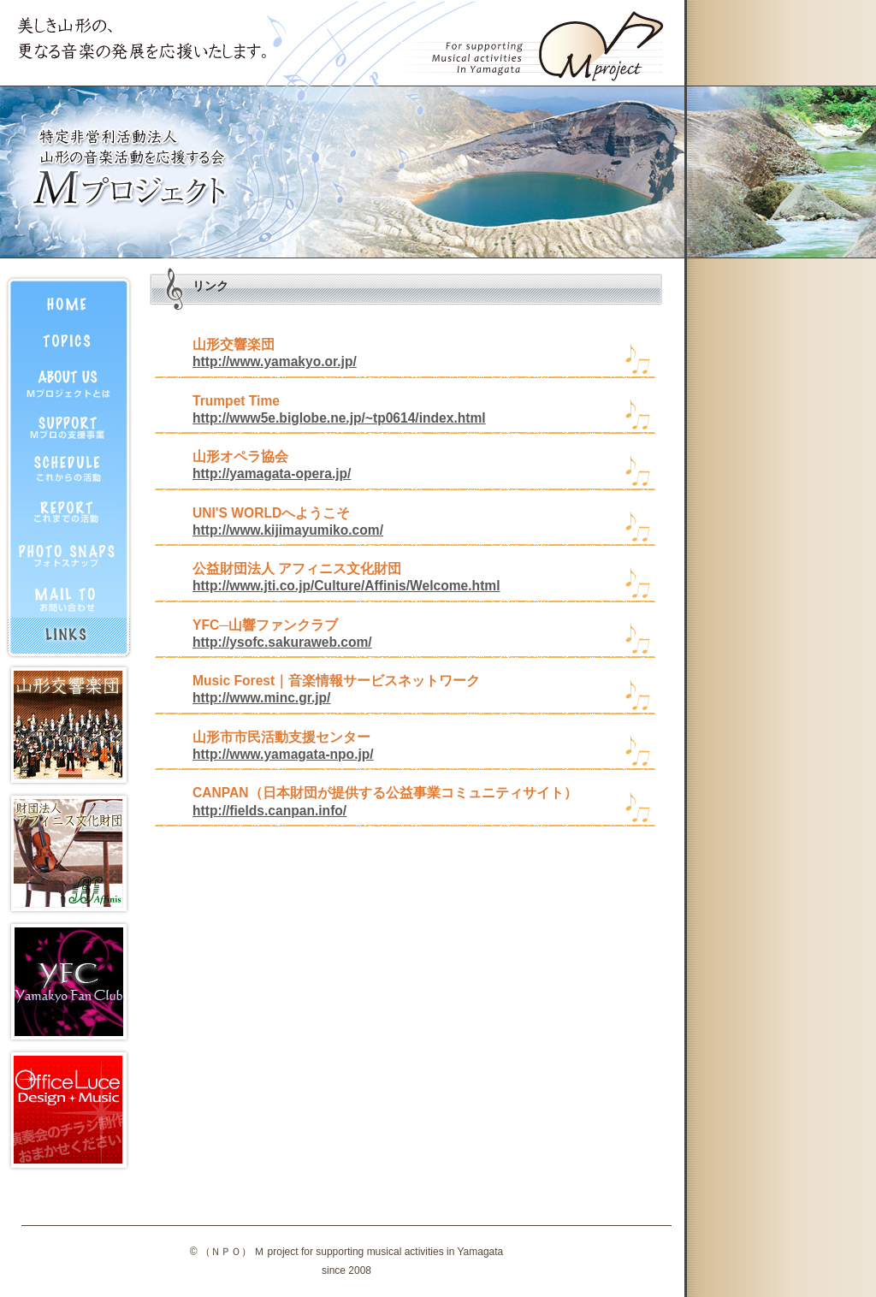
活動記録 (68, 510)
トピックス (68, 339)
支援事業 (68, 425)
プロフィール (68, 382)
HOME (68, 296)
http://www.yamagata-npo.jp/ (283, 754)
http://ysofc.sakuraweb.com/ (282, 642)
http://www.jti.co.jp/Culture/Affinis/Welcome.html (346, 585)
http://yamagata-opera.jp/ (271, 473)
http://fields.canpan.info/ (269, 810)
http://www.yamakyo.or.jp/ (274, 361)
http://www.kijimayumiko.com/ (287, 530)
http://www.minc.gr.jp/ (261, 697)
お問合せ (68, 596)
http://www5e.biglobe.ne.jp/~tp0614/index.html (339, 418)
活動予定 (68, 468)
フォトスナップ (68, 553)
